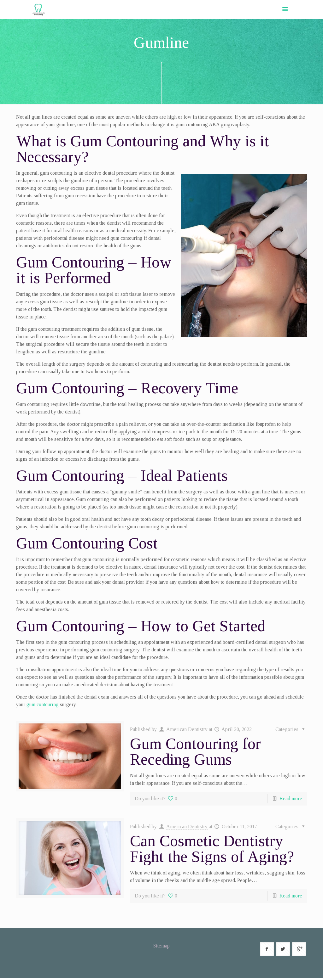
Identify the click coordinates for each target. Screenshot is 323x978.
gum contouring (42, 704)
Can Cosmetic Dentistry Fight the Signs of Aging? (212, 848)
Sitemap (161, 945)
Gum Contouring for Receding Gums (195, 751)
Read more (290, 798)
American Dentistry (187, 729)
